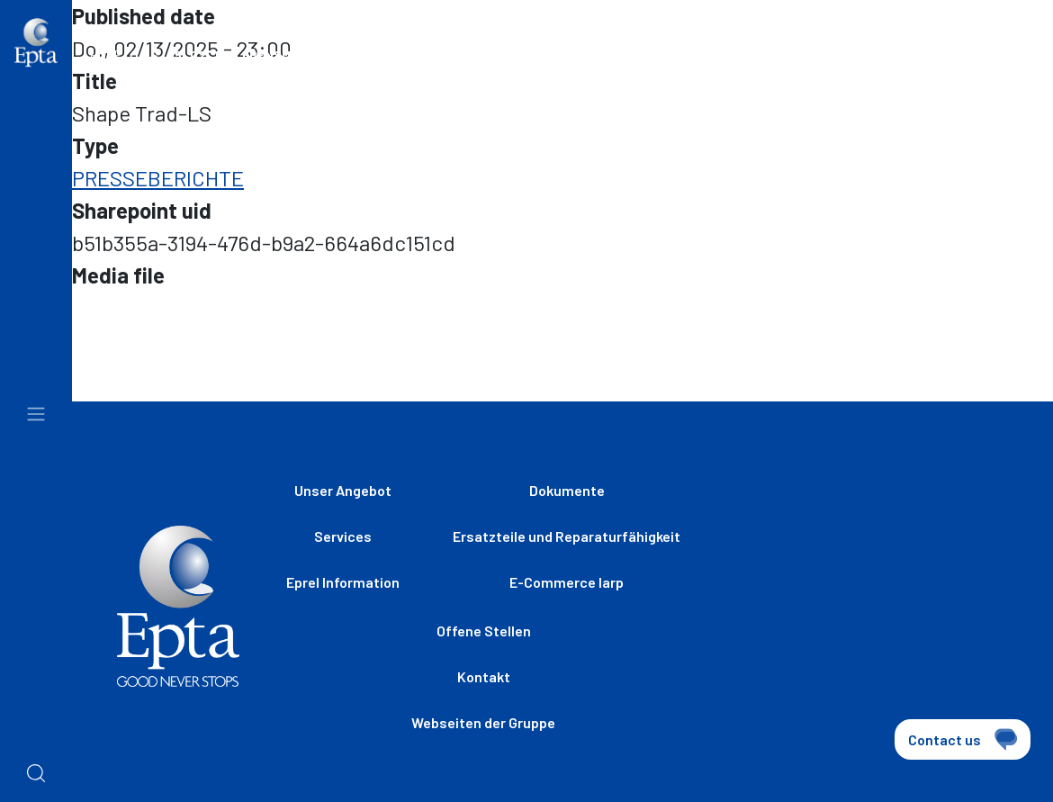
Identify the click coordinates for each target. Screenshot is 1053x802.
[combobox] (972, 64)
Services (343, 536)
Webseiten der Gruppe (515, 62)
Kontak (859, 62)
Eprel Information (343, 581)
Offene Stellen (709, 62)
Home (106, 54)
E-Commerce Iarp (566, 581)
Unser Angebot (343, 490)
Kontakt (483, 676)
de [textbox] (936, 62)
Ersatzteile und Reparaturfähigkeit (566, 536)
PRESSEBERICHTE (158, 178)
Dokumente (567, 490)
